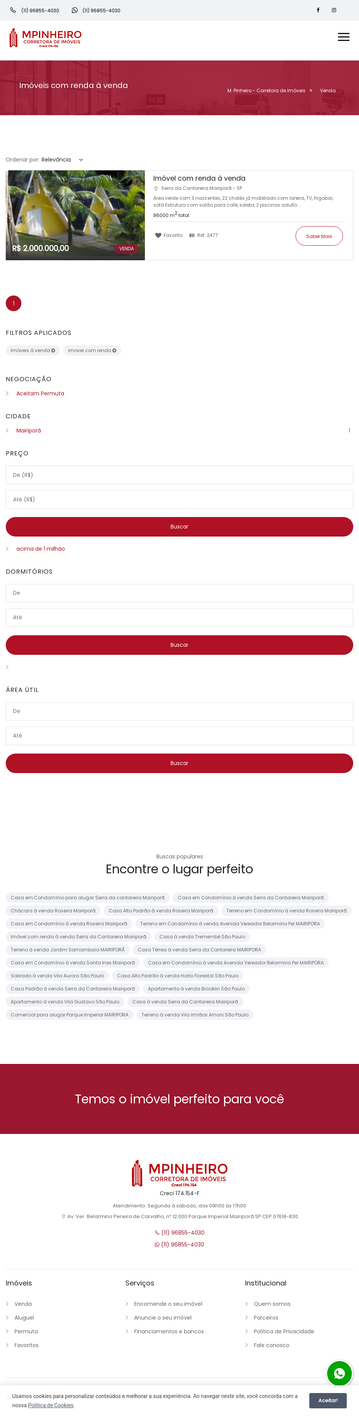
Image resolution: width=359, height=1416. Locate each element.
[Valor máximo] (179, 499)
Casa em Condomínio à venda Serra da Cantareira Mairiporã (251, 899)
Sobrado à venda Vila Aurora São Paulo (57, 977)
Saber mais (319, 236)
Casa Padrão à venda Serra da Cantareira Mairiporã (73, 990)
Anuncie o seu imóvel (163, 1319)
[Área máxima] (179, 737)
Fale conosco (271, 1347)
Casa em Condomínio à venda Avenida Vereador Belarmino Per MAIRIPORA (236, 964)
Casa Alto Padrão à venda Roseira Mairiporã (161, 912)
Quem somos (272, 1305)
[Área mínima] (179, 712)
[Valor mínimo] (179, 475)
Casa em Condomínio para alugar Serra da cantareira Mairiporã (88, 899)
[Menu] (343, 38)
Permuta (26, 1333)
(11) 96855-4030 (179, 1234)
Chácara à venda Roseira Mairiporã (53, 912)
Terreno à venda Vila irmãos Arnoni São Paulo (195, 1016)
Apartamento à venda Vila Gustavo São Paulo (65, 1003)
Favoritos (27, 1347)
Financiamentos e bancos (169, 1333)
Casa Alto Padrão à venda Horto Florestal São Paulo (178, 977)
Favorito (168, 235)
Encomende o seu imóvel (168, 1305)
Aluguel (24, 1319)
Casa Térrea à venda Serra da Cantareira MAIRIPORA (199, 951)
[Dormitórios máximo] (179, 618)
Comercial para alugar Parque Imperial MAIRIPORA (69, 1016)
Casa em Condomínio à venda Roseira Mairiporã (69, 925)
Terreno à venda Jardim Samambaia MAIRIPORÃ (68, 951)
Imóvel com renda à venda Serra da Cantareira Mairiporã (78, 938)
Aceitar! (328, 1400)
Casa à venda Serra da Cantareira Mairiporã (185, 1003)
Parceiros (266, 1319)
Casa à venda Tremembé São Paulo (202, 938)
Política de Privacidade (284, 1333)
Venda (23, 1305)
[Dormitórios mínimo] (179, 593)
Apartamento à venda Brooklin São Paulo (196, 990)
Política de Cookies (50, 1405)
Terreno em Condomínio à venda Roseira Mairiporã (286, 912)
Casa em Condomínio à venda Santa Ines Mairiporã (73, 964)
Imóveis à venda (33, 350)
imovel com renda (92, 350)
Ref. (203, 235)
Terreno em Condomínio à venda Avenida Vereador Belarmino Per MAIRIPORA (230, 925)
